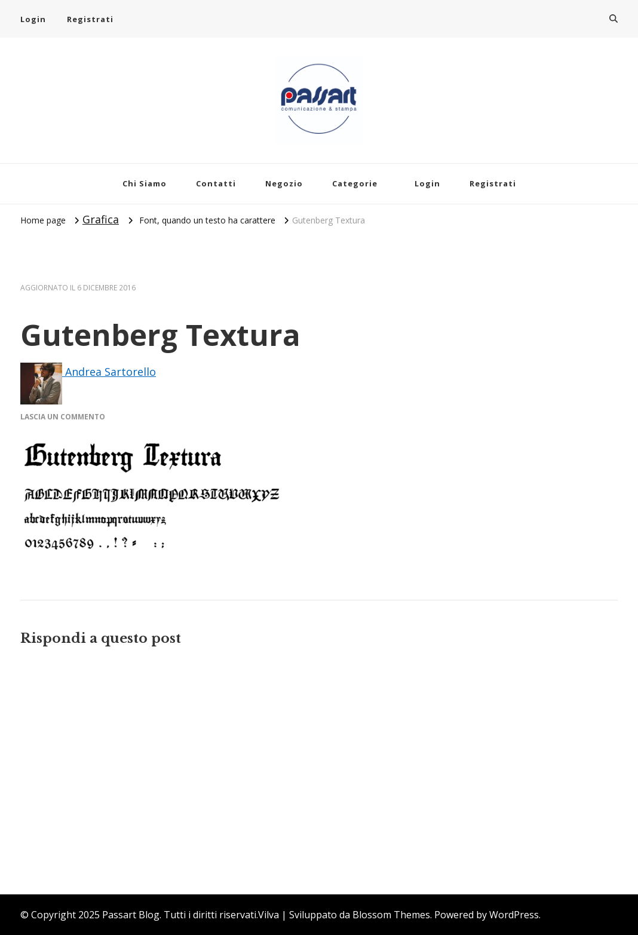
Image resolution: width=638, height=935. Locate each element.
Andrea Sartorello (88, 371)
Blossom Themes (391, 914)
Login (33, 19)
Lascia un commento (62, 417)
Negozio (284, 183)
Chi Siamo (144, 183)
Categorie (355, 183)
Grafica (100, 219)
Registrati (90, 19)
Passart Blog (131, 914)
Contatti (216, 183)
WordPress (514, 914)
